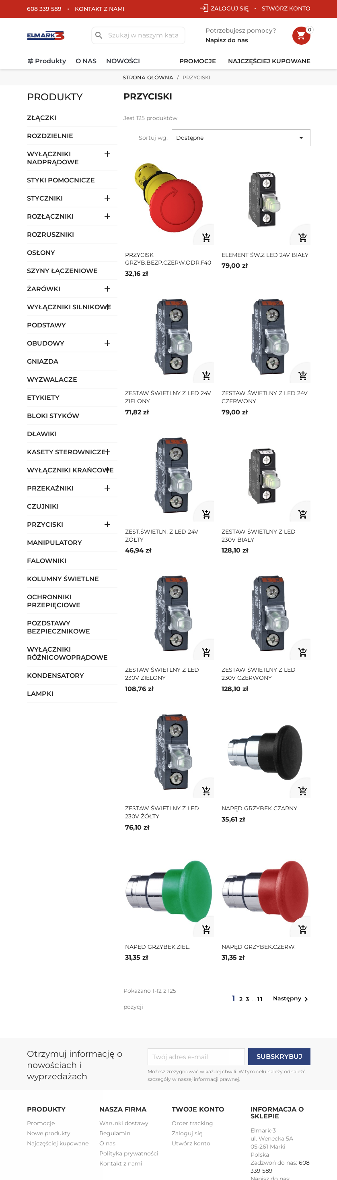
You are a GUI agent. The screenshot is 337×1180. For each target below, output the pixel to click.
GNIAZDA (42, 361)
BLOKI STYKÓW (53, 416)
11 (260, 999)
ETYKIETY (43, 398)
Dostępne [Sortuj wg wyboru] (241, 138)
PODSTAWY (46, 325)
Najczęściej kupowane (269, 61)
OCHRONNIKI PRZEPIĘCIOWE (53, 601)
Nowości (123, 61)
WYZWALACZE (52, 379)
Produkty (50, 61)
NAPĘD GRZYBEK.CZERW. (259, 946)
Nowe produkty (48, 1133)
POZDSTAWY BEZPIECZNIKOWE (58, 627)
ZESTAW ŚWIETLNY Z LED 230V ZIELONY (162, 673)
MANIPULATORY (54, 543)
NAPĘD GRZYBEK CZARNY (259, 808)
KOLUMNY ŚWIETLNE (63, 579)
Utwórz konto (191, 1143)
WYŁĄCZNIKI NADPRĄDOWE (53, 158)
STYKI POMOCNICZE (61, 180)
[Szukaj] (138, 35)
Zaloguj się (187, 1133)
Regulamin (114, 1133)
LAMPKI (40, 694)
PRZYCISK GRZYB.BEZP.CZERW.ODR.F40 (168, 259)
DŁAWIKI (42, 434)
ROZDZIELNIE (50, 136)
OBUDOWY (45, 343)
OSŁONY (41, 253)
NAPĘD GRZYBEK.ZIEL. (157, 946)
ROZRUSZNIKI (50, 234)
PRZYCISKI (45, 524)
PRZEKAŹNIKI (50, 488)
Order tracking (192, 1123)
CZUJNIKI (43, 506)
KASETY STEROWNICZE (66, 452)
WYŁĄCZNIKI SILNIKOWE (69, 307)
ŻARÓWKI (43, 289)
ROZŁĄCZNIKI (50, 216)
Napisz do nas (226, 40)
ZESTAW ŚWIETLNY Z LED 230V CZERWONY (259, 673)
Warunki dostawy (123, 1123)
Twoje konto (198, 1109)
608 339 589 (44, 8)
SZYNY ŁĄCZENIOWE (62, 271)
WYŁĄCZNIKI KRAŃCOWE (70, 470)
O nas (86, 61)
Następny (292, 999)
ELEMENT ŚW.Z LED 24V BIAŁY (265, 255)
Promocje (197, 61)
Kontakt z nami (99, 8)
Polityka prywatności (128, 1153)
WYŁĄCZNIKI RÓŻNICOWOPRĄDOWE (67, 653)
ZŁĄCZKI (41, 118)
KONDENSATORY (55, 675)
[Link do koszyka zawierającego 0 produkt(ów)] (301, 36)
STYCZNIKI (45, 198)
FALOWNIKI (46, 561)
